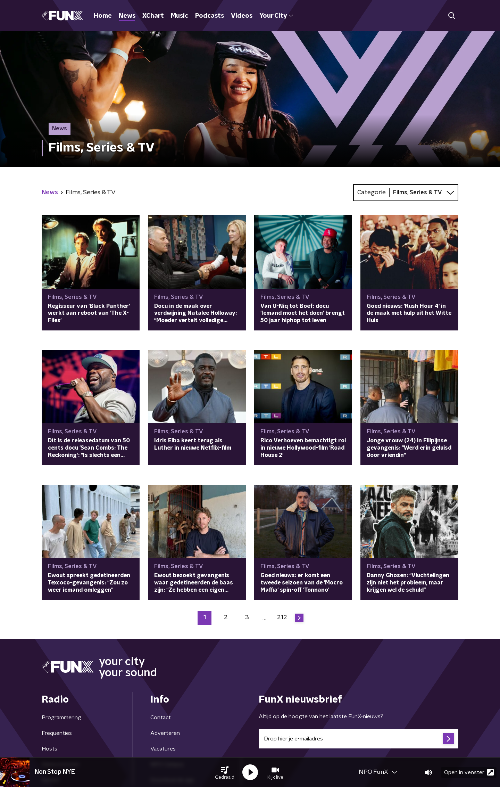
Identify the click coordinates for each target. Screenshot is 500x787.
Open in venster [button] (469, 772)
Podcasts (209, 16)
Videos (241, 16)
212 (282, 617)
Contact (160, 717)
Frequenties (57, 733)
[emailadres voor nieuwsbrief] (358, 738)
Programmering (61, 717)
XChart (153, 16)
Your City (276, 16)
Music (179, 16)
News (127, 16)
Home (103, 16)
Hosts (49, 749)
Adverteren (165, 733)
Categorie (371, 192)
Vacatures (163, 749)
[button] (225, 772)
